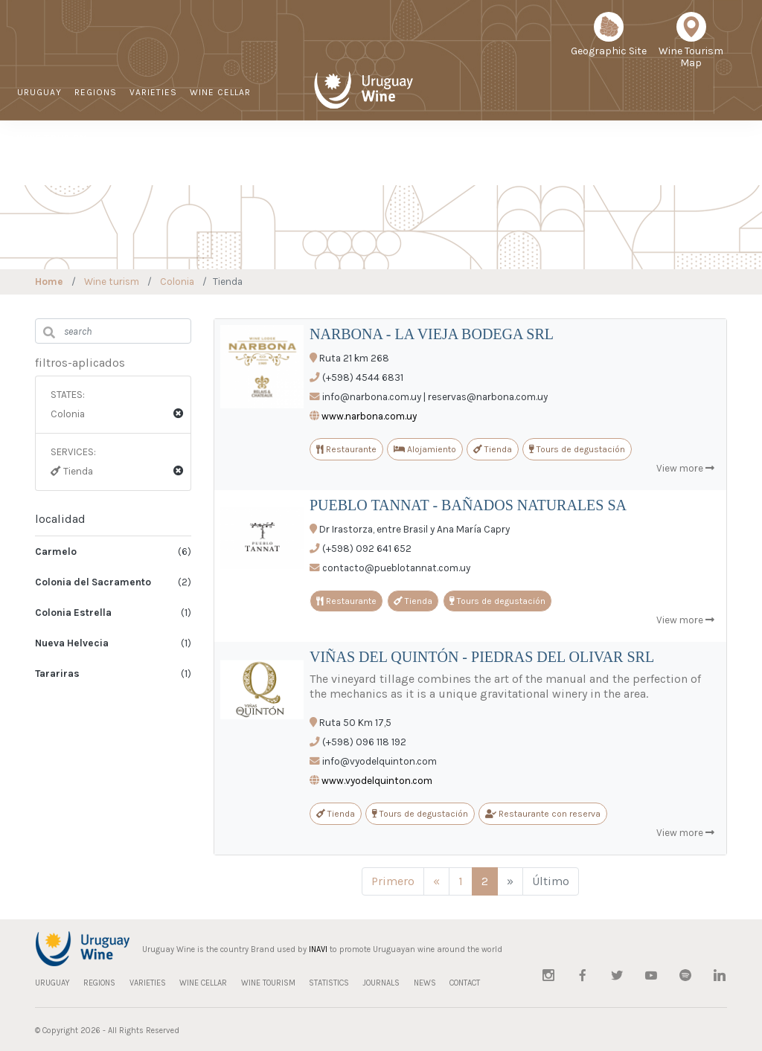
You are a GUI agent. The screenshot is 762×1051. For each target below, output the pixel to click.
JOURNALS (558, 160)
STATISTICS (494, 160)
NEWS (609, 160)
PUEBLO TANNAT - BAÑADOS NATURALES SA (468, 505)
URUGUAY (39, 92)
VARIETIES (153, 92)
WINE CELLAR (220, 92)
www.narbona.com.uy (369, 416)
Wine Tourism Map (691, 45)
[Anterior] (436, 881)
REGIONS (95, 92)
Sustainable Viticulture (422, 160)
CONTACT (657, 160)
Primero (392, 881)
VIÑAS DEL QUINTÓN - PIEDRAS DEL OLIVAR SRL (482, 657)
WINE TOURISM (52, 138)
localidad (60, 519)
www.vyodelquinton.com (376, 780)
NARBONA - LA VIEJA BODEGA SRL (432, 334)
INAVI (318, 949)
